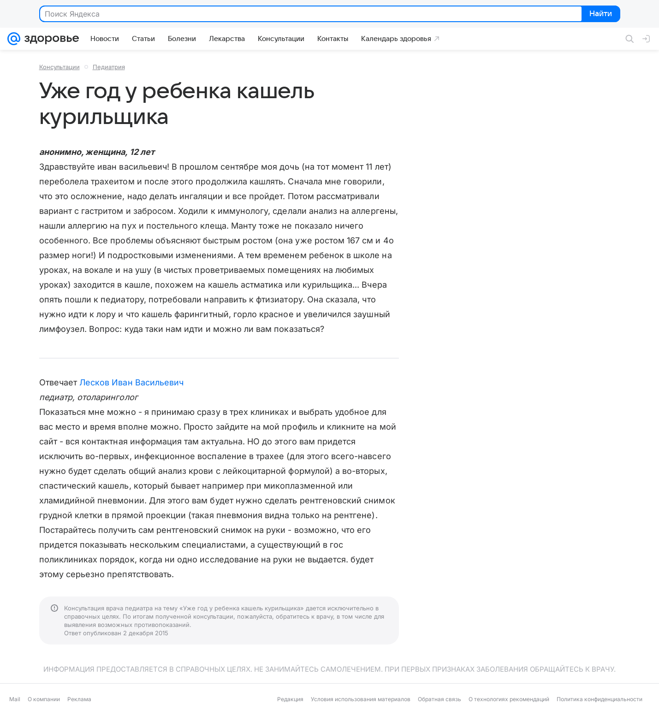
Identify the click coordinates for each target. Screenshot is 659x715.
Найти (600, 14)
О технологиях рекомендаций (509, 699)
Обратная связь (439, 699)
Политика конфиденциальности (599, 699)
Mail (14, 699)
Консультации (59, 67)
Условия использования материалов (360, 699)
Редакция (290, 699)
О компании (44, 699)
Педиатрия (109, 67)
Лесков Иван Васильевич (131, 382)
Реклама (79, 699)
